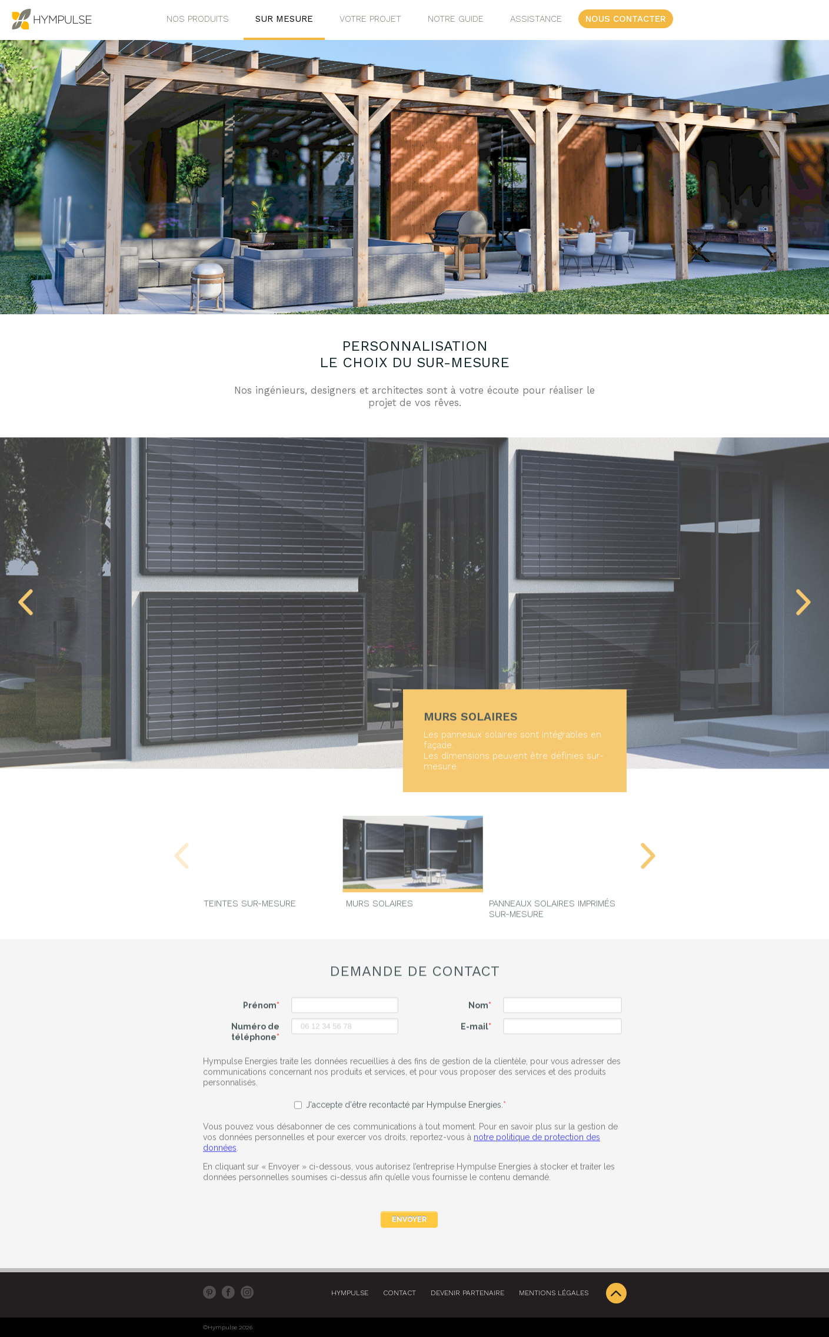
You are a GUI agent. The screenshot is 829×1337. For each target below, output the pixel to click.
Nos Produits (198, 19)
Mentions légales (553, 1293)
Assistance (536, 19)
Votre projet (370, 19)
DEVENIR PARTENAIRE (467, 1293)
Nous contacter (625, 19)
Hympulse (349, 1293)
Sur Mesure (284, 19)
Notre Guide (456, 19)
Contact (399, 1293)
